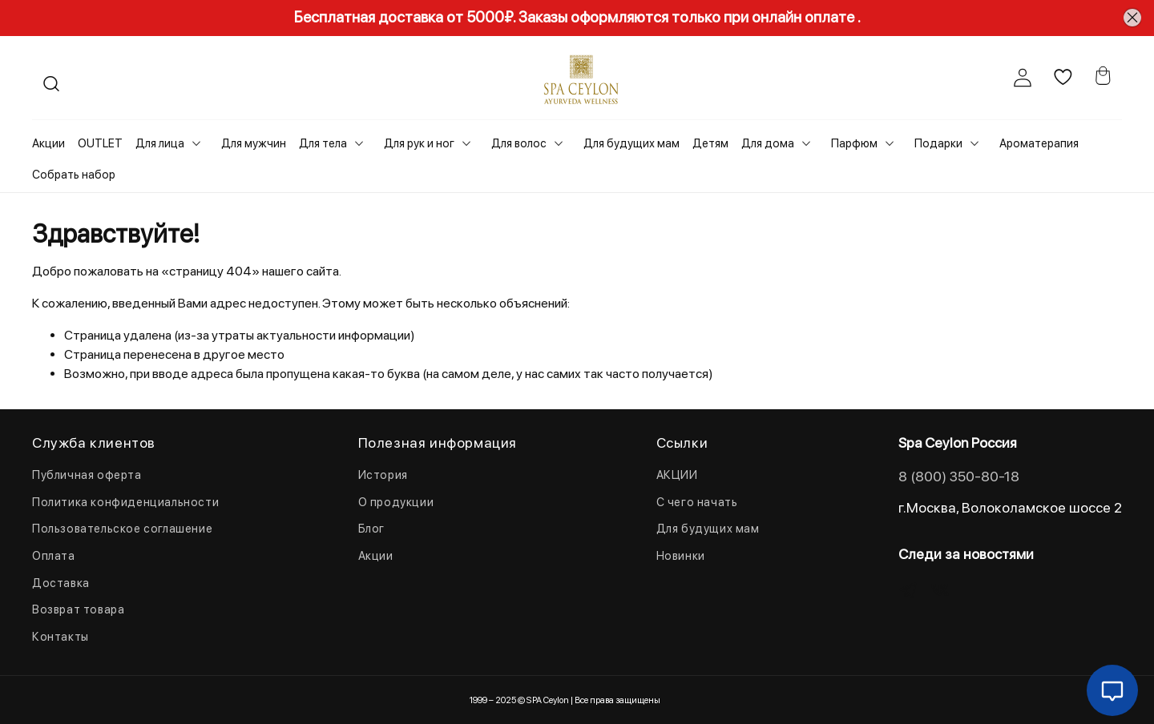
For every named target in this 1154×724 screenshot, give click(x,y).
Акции (48, 143)
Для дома (767, 143)
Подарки (938, 143)
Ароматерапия (1039, 143)
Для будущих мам (631, 143)
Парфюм (854, 143)
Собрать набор (73, 174)
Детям (710, 143)
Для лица (159, 143)
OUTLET (100, 143)
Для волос (519, 143)
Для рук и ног (419, 143)
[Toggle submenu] (196, 143)
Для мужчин (253, 143)
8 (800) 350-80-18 (958, 476)
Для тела (323, 143)
